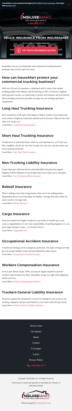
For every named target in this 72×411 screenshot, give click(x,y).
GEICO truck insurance (46, 3)
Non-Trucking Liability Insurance (27, 176)
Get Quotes (36, 331)
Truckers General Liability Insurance (28, 305)
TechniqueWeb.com (44, 403)
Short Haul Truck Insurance (24, 152)
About (36, 337)
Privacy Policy (36, 360)
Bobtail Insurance (20, 203)
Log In (36, 354)
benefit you (10, 5)
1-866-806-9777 (36, 23)
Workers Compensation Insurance (27, 281)
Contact (36, 343)
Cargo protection (20, 230)
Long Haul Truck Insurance (24, 125)
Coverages (36, 348)
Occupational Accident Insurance (26, 254)
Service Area (36, 326)
